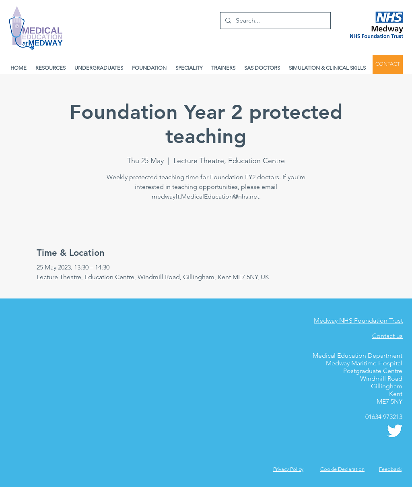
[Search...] (274, 20)
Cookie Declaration (342, 469)
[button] (390, 469)
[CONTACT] (388, 64)
